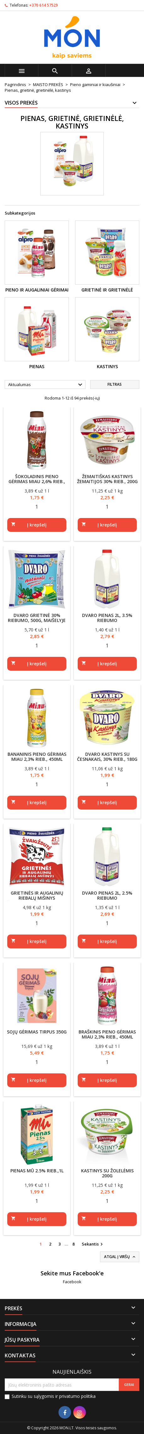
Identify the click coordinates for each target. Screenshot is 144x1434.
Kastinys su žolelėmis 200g (107, 1173)
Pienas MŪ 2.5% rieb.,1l (37, 1171)
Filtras (115, 384)
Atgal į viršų (120, 1257)
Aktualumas (46, 385)
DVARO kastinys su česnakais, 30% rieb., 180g (107, 756)
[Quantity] (36, 506)
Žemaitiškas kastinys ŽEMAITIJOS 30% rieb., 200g (107, 478)
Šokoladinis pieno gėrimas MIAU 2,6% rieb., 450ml (36, 481)
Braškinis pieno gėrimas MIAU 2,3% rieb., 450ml (107, 1034)
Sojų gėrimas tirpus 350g (37, 1032)
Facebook (72, 1281)
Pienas (36, 366)
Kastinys (107, 366)
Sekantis (93, 1244)
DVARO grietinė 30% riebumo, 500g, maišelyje (37, 617)
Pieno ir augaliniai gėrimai (37, 290)
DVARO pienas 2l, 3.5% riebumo (107, 617)
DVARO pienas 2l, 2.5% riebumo (107, 895)
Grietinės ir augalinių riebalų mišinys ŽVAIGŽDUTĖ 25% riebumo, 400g (37, 900)
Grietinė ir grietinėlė (107, 290)
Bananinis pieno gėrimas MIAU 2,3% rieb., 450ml (37, 756)
